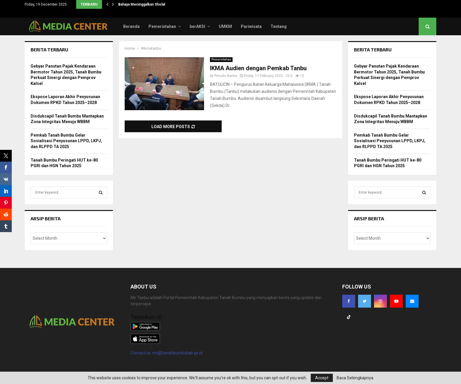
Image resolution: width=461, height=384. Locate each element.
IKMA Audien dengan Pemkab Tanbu (258, 68)
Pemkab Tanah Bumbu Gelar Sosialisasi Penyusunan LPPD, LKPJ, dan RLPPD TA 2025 (66, 141)
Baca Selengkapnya (355, 378)
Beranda (131, 26)
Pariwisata (251, 26)
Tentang (278, 26)
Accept (321, 377)
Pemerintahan (162, 26)
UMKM (225, 26)
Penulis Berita (225, 76)
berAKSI (197, 26)
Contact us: (141, 353)
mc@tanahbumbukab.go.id (177, 353)
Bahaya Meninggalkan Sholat (141, 4)
